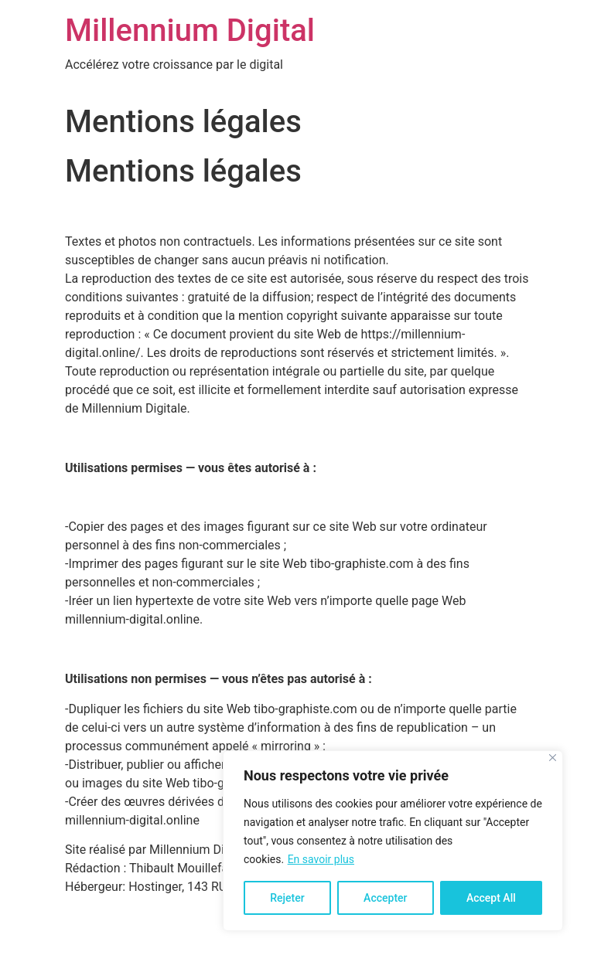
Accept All (491, 898)
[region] (393, 840)
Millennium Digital (190, 30)
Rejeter (287, 898)
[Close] (552, 757)
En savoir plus (321, 859)
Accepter (385, 898)
